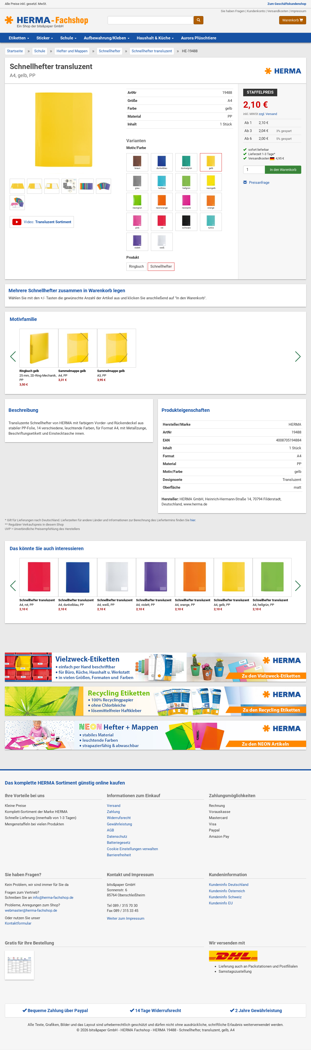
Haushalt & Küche (155, 37)
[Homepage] (52, 22)
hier (192, 520)
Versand (113, 805)
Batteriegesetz (118, 842)
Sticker (44, 37)
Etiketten (19, 37)
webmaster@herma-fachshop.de (31, 910)
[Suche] (198, 20)
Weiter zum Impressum (125, 918)
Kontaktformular (18, 923)
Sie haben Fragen (233, 11)
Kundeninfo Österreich (227, 891)
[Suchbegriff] (150, 20)
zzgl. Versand (268, 114)
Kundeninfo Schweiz (225, 897)
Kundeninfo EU (221, 903)
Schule (68, 37)
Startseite (15, 51)
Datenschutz (117, 836)
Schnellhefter (109, 51)
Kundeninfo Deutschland (228, 884)
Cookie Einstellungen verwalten (132, 849)
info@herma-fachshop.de (53, 897)
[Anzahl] (254, 170)
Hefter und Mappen (72, 51)
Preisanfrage (256, 182)
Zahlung (113, 812)
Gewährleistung (119, 824)
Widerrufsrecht (119, 818)
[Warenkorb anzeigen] (292, 20)
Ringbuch (136, 266)
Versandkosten (277, 11)
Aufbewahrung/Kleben (107, 37)
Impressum (298, 11)
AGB (110, 830)
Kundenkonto (256, 11)
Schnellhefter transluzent (152, 51)
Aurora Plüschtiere (198, 37)
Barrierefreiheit (119, 855)
